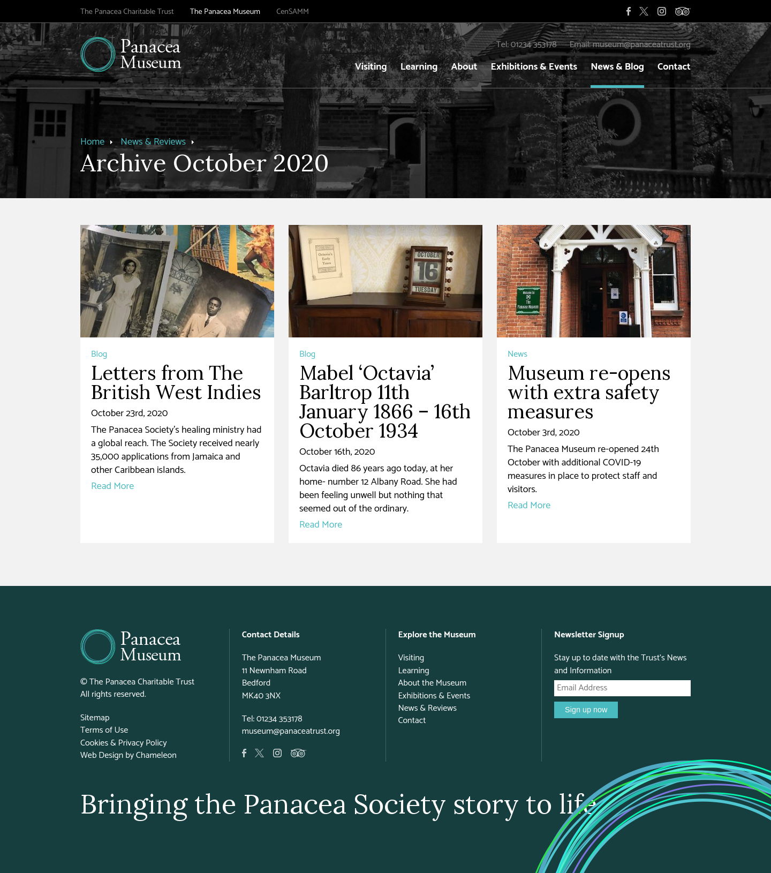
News (517, 354)
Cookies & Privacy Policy (123, 743)
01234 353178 (534, 44)
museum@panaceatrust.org (642, 44)
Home (92, 142)
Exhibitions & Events (534, 67)
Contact (674, 67)
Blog (99, 354)
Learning (419, 67)
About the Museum (432, 683)
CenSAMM (292, 11)
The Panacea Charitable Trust (127, 11)
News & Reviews (153, 142)
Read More (112, 486)
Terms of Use (104, 730)
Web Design (101, 755)
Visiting (371, 67)
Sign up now (586, 709)
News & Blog (617, 67)
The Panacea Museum (225, 11)
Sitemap (95, 718)
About (464, 67)
